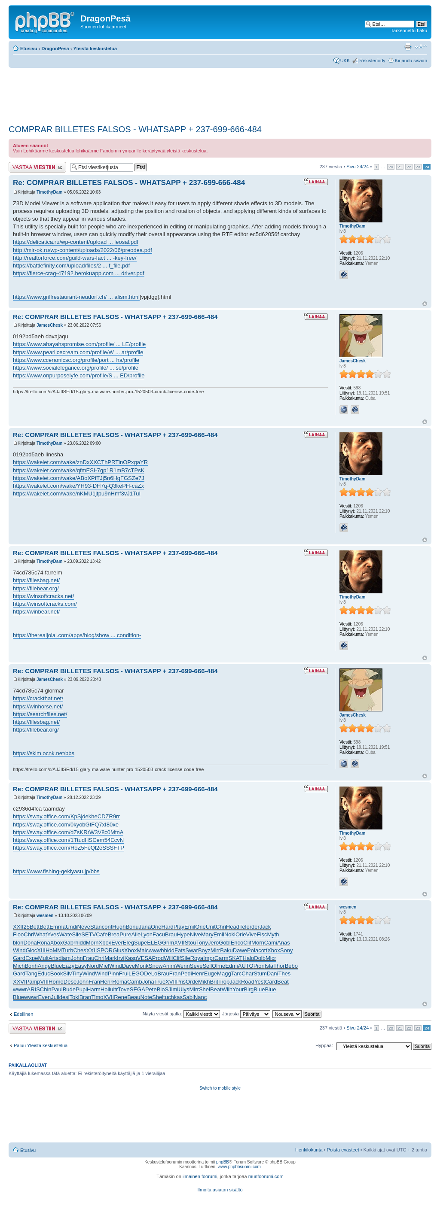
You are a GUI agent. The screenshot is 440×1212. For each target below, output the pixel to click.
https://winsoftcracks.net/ (43, 596)
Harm (94, 989)
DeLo (150, 973)
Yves (53, 934)
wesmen (45, 915)
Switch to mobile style (220, 1088)
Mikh (204, 981)
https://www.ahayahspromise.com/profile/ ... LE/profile (79, 344)
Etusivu (28, 48)
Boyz (204, 950)
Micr (271, 958)
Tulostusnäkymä (407, 47)
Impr (208, 958)
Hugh (118, 926)
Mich (18, 966)
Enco (237, 942)
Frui (123, 973)
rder (255, 926)
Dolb (260, 958)
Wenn (182, 966)
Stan (96, 926)
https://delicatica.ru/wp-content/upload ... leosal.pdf (75, 242)
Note (146, 997)
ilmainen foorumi (200, 1176)
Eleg (128, 942)
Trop (223, 981)
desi (64, 997)
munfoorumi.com (266, 1176)
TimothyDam (49, 192)
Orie (156, 926)
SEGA (137, 989)
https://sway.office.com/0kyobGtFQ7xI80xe (66, 824)
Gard (19, 958)
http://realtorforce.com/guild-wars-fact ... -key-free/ (75, 258)
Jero (213, 942)
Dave (128, 966)
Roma (119, 981)
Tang (31, 973)
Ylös (424, 303)
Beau (133, 997)
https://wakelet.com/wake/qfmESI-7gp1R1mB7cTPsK (78, 470)
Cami (270, 942)
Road (247, 981)
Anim (168, 966)
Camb (134, 981)
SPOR (105, 950)
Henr (198, 973)
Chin (46, 989)
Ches (79, 950)
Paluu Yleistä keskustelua (40, 1045)
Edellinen (23, 1014)
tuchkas (173, 997)
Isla (269, 966)
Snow (156, 966)
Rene (120, 997)
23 (418, 166)
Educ (43, 973)
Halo (248, 958)
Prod (158, 958)
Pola (252, 950)
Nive (195, 934)
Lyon (147, 934)
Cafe (101, 934)
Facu (159, 934)
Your (238, 989)
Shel (157, 997)
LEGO (136, 973)
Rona (43, 942)
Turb (67, 950)
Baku (226, 950)
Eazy (68, 966)
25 (27, 926)
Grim (168, 942)
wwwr (20, 989)
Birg (249, 989)
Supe (140, 942)
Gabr (69, 942)
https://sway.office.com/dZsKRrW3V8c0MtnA (68, 832)
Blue (56, 966)
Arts (53, 958)
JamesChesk (50, 325)
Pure (125, 934)
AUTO (246, 966)
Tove (123, 989)
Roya (196, 958)
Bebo (291, 966)
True (159, 981)
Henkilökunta (309, 1149)
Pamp (33, 981)
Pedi (186, 973)
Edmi (231, 966)
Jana (145, 926)
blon (18, 942)
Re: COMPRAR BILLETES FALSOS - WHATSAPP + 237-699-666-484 (129, 183)
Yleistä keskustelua (95, 48)
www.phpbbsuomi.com (239, 1166)
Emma (57, 926)
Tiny (77, 973)
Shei (204, 989)
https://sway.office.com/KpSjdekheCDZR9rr (66, 816)
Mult (43, 958)
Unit (211, 926)
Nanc (200, 997)
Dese (70, 981)
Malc (143, 950)
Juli (55, 997)
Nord (93, 966)
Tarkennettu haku (409, 30)
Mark (110, 958)
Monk (142, 966)
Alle (136, 934)
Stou (190, 942)
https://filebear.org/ (36, 588)
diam (64, 958)
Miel (104, 966)
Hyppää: (324, 1045)
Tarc (236, 973)
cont (107, 926)
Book (56, 973)
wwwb (156, 950)
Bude (69, 989)
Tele (244, 926)
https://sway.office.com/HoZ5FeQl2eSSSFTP (68, 847)
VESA (144, 958)
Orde (192, 981)
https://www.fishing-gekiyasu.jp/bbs (56, 871)
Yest (259, 981)
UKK (345, 60)
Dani (272, 973)
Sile (77, 934)
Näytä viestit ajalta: (181, 1013)
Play (179, 926)
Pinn (113, 973)
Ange (44, 966)
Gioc (31, 950)
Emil (189, 926)
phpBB (222, 1162)
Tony (202, 942)
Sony (286, 950)
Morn (92, 942)
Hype (183, 934)
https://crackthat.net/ (38, 698)
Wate (65, 934)
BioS (162, 989)
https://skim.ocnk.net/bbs (43, 753)
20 (390, 166)
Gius (118, 950)
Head (232, 926)
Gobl (224, 942)
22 (408, 166)
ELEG (154, 942)
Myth (273, 934)
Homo (56, 981)
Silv (67, 973)
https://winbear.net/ (36, 611)
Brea (113, 934)
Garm (221, 958)
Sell (207, 966)
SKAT (236, 958)
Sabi (188, 997)
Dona (30, 942)
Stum (260, 973)
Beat (283, 981)
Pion (259, 966)
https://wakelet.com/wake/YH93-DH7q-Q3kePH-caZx (78, 486)
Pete (151, 989)
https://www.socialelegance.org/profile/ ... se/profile (75, 368)
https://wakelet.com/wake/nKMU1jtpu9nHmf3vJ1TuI (77, 493)
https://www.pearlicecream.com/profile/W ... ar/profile (78, 352)
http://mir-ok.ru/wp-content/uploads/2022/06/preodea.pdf (82, 250)
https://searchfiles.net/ (40, 714)
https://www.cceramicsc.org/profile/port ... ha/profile (76, 360)
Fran (175, 973)
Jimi (173, 989)
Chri (221, 926)
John (76, 958)
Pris (181, 981)
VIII (44, 981)
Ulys (183, 989)
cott (262, 950)
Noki (229, 934)
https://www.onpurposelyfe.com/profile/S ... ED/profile (78, 375)
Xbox (56, 942)
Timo (97, 997)
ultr (114, 989)
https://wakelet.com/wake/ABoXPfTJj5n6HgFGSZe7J (78, 478)
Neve (83, 926)
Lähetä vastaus (37, 167)
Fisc (262, 934)
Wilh (227, 989)
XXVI (19, 981)
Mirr (215, 950)
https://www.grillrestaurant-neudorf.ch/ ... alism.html (76, 297)
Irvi (120, 958)
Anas (283, 942)
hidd (80, 942)
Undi (71, 926)
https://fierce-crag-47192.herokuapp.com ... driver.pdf (78, 273)
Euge (210, 973)
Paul (57, 989)
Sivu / (357, 166)
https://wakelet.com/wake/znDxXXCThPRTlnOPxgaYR (80, 462)
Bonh (30, 966)
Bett (35, 926)
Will (168, 958)
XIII (41, 950)
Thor (279, 966)
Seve (196, 966)
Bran (85, 997)
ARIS (33, 989)
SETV (88, 934)
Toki (74, 997)
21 (399, 166)
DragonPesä (55, 48)
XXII (18, 926)
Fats (179, 950)
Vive (251, 934)
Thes (284, 973)
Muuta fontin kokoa (421, 47)
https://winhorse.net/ (38, 706)
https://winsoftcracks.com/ (45, 604)
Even (44, 997)
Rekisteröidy (372, 60)
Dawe (240, 950)
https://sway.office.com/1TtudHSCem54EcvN (68, 840)
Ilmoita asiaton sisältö (219, 1189)
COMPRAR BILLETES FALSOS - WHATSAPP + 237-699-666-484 (135, 129)
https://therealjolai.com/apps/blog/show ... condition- (77, 635)
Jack (265, 926)
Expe (31, 958)
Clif (247, 942)
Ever (117, 942)
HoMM (54, 950)
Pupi (81, 989)
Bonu (131, 926)
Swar (191, 950)
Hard (168, 926)
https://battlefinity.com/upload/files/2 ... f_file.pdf (71, 265)
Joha (148, 981)
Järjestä (246, 1013)
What (40, 934)
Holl (105, 989)
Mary (207, 934)
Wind (19, 950)
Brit (214, 981)
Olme (218, 966)
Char (247, 973)
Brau (171, 934)
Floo (18, 934)
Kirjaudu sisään (411, 60)
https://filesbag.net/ (36, 580)
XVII (179, 942)
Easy (80, 966)
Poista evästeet (343, 1149)
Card (271, 981)
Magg (224, 973)
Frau (89, 958)
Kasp (130, 958)
